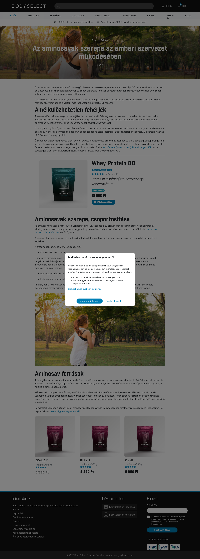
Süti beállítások (113, 301)
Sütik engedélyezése (89, 301)
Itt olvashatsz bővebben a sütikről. (84, 288)
